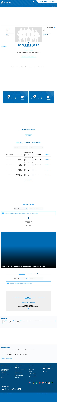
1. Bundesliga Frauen (33, 374)
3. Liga (30, 371)
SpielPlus (41, 1)
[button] (2, 46)
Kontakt (2, 377)
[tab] (19, 143)
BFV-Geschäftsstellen (19, 375)
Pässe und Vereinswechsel (20, 369)
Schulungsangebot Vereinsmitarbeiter (18, 373)
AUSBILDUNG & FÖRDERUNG (40, 6)
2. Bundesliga (31, 369)
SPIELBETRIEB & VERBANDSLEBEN (27, 6)
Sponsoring (3, 372)
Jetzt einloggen (51, 1)
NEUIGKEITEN (16, 6)
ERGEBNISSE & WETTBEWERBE (6, 6)
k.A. (43, 30)
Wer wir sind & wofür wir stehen (7, 367)
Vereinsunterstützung (5, 374)
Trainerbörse (17, 377)
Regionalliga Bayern (33, 373)
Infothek (45, 1)
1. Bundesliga (31, 367)
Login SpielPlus (18, 379)
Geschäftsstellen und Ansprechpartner (5, 370)
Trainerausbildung (18, 370)
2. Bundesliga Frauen (33, 376)
